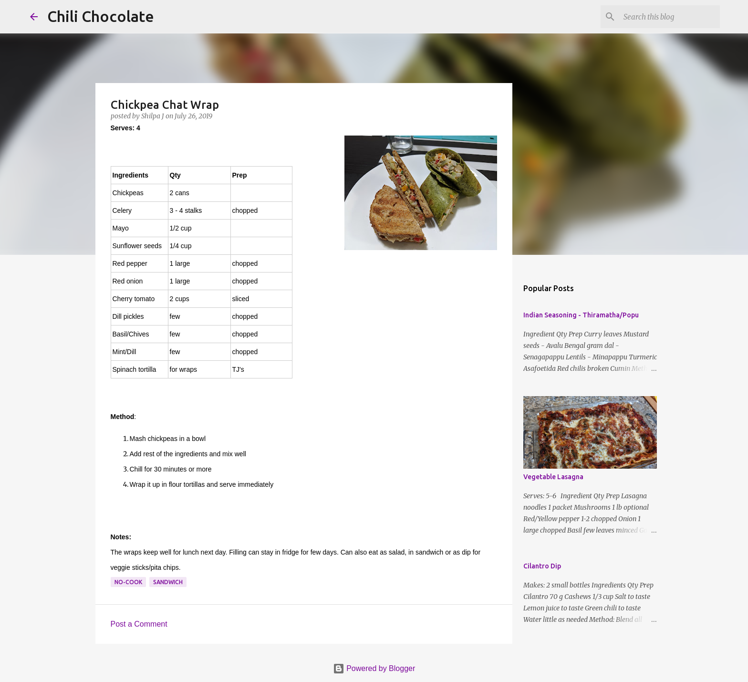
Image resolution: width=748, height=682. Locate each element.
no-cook (128, 582)
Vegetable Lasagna (553, 477)
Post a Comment (139, 624)
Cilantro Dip (542, 566)
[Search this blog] (670, 16)
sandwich (168, 582)
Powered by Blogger (374, 668)
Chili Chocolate (100, 16)
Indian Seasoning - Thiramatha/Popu (581, 315)
